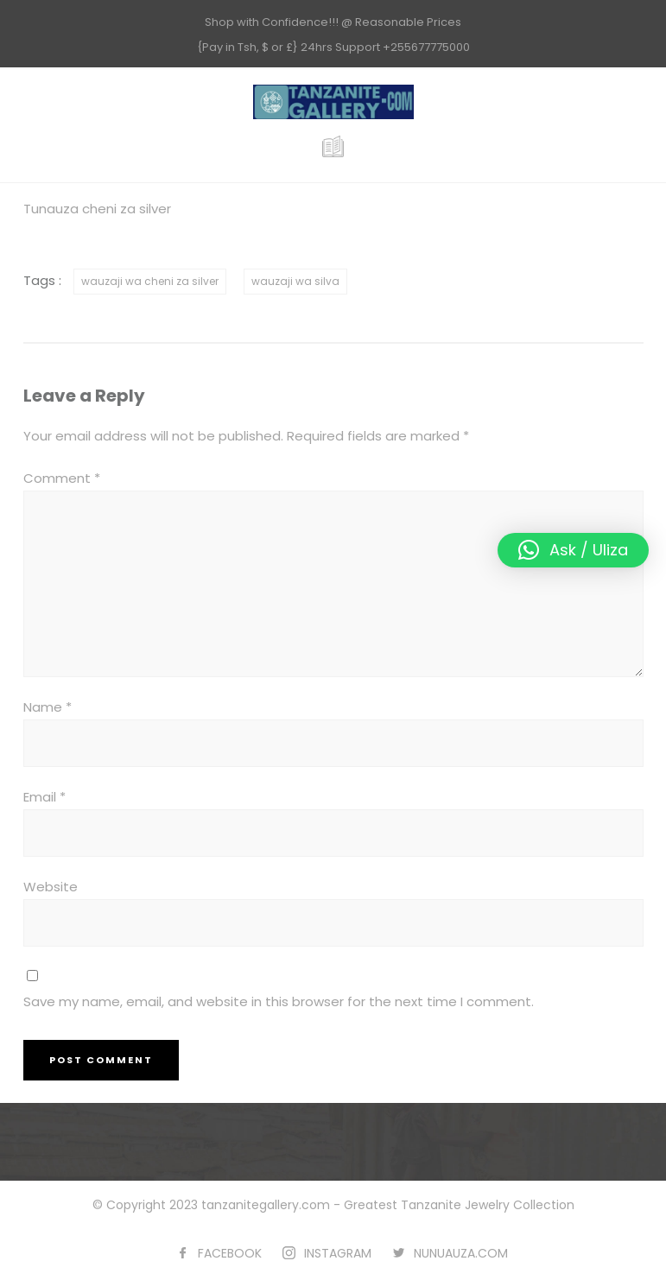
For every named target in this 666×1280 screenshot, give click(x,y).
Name (47, 707)
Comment (61, 478)
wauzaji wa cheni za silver (150, 281)
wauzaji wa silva (295, 281)
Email (44, 797)
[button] (573, 550)
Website (50, 887)
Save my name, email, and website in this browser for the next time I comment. (278, 1001)
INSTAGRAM (337, 1253)
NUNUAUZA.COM (461, 1253)
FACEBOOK (230, 1253)
